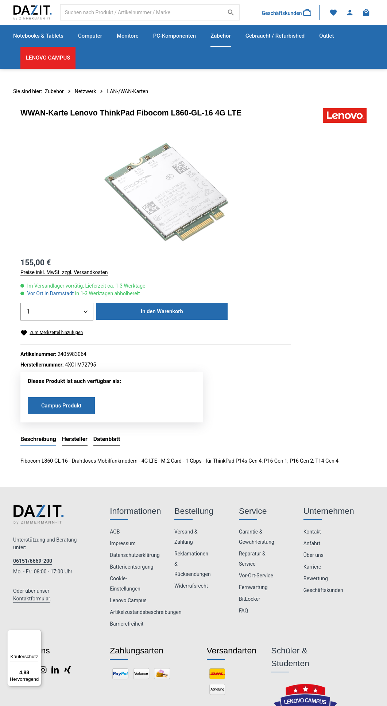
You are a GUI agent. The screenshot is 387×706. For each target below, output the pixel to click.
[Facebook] (19, 589)
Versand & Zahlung (185, 454)
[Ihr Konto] (349, 16)
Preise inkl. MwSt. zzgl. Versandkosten (274, 161)
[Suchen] (229, 16)
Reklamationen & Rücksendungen (192, 481)
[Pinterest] (31, 589)
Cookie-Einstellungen (125, 501)
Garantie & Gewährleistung (256, 454)
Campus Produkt (273, 317)
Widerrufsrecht (191, 503)
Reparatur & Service (252, 476)
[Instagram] (43, 589)
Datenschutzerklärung (134, 472)
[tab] (38, 356)
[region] (118, 200)
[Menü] (36, 634)
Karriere (312, 484)
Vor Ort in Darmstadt (260, 182)
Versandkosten (260, 687)
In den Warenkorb (296, 223)
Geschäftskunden (323, 507)
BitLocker (249, 516)
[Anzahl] (267, 200)
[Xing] (67, 589)
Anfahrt (312, 460)
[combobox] (143, 16)
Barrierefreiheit (126, 541)
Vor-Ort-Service (256, 493)
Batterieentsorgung (131, 484)
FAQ (243, 528)
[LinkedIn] (55, 589)
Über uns (313, 472)
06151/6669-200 (32, 478)
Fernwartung (253, 504)
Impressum (122, 460)
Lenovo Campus (128, 517)
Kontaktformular (31, 516)
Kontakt (312, 449)
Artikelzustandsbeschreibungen (145, 529)
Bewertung (315, 495)
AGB (115, 449)
